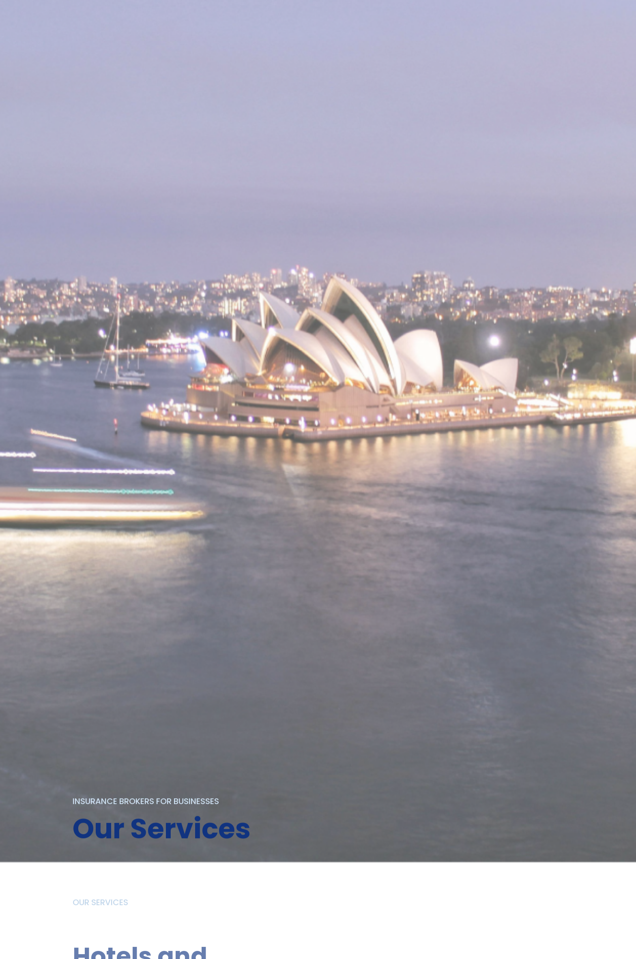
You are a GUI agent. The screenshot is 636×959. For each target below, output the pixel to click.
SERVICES (261, 11)
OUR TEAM (316, 11)
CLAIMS (365, 11)
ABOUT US (205, 11)
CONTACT (414, 11)
